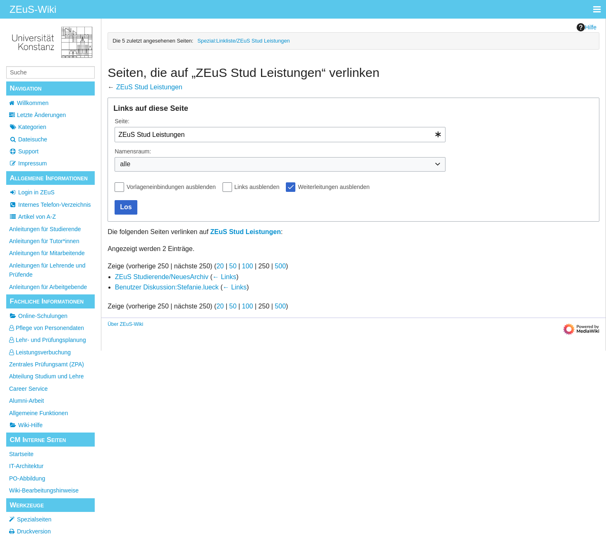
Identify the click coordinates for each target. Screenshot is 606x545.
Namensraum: (133, 151)
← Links (224, 276)
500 (280, 266)
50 (233, 266)
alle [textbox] (125, 163)
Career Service (28, 388)
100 (247, 266)
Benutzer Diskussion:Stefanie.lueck (167, 287)
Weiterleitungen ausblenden (333, 187)
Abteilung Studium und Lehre (46, 376)
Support (23, 151)
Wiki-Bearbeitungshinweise (44, 490)
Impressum (28, 163)
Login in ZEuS (32, 192)
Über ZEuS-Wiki (125, 324)
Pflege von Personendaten (46, 328)
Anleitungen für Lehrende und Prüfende (47, 270)
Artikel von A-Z (32, 216)
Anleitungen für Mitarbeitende (47, 253)
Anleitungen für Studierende (45, 229)
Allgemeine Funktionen (38, 413)
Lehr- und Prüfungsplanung (47, 340)
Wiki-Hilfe (26, 425)
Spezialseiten (34, 519)
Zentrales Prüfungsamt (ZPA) (46, 364)
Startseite (21, 454)
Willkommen (32, 103)
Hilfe (586, 27)
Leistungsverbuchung (40, 352)
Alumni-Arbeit (26, 400)
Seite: (122, 121)
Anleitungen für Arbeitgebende (48, 287)
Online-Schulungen (38, 316)
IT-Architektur (26, 466)
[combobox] (280, 134)
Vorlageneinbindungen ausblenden (171, 187)
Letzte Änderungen (41, 115)
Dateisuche (28, 139)
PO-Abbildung (27, 478)
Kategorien (27, 127)
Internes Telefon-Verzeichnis (50, 204)
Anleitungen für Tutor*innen (44, 241)
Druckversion (34, 531)
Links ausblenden (257, 187)
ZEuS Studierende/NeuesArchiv (161, 276)
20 (220, 266)
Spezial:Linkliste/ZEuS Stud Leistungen (243, 41)
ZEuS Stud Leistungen (149, 87)
